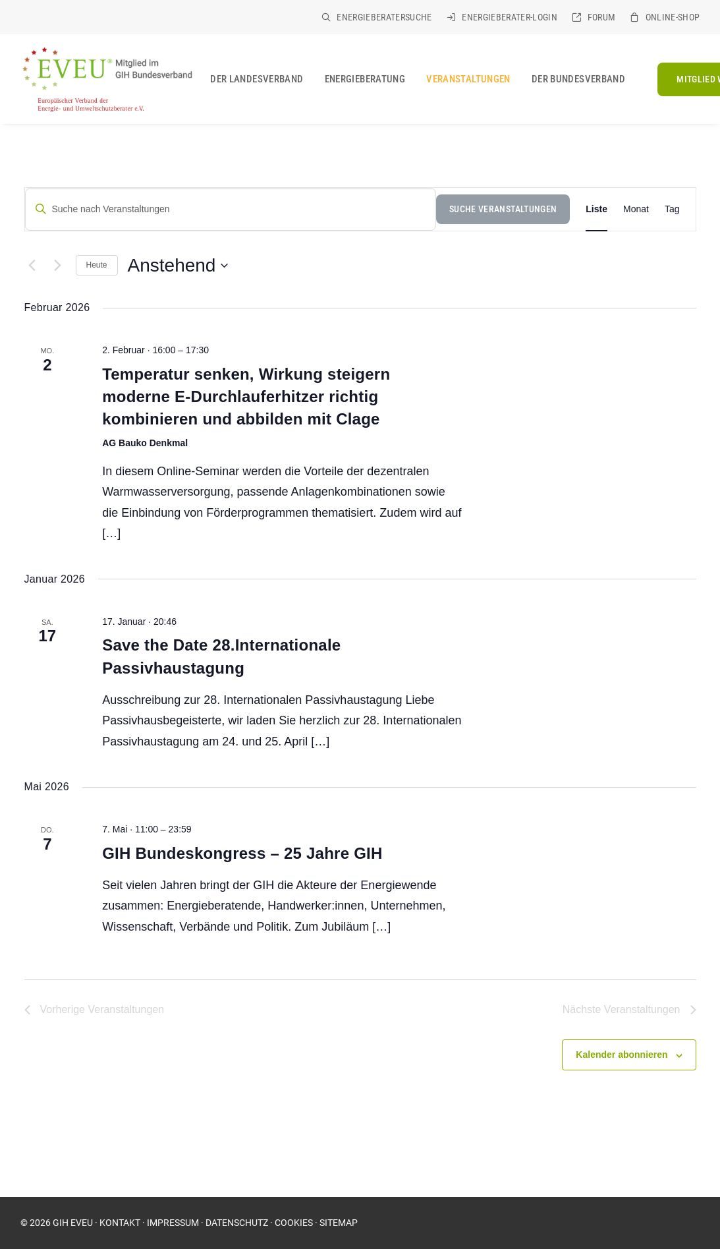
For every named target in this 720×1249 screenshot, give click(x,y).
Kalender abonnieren (621, 1054)
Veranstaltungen (468, 79)
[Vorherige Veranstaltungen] (32, 266)
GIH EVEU (73, 1222)
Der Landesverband (256, 79)
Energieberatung (365, 79)
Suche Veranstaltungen (503, 209)
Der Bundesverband (578, 79)
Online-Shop (673, 17)
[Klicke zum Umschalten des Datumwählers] (178, 265)
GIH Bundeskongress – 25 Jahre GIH (242, 853)
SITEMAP (338, 1222)
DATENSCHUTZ (237, 1222)
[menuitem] (377, 17)
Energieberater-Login (509, 17)
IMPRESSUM (173, 1222)
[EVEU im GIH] (106, 79)
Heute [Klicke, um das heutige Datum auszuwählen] (96, 265)
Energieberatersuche (384, 17)
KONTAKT (119, 1222)
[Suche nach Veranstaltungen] (230, 209)
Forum (602, 17)
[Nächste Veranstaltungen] (58, 266)
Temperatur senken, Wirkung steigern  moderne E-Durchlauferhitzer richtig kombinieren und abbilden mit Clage (254, 396)
